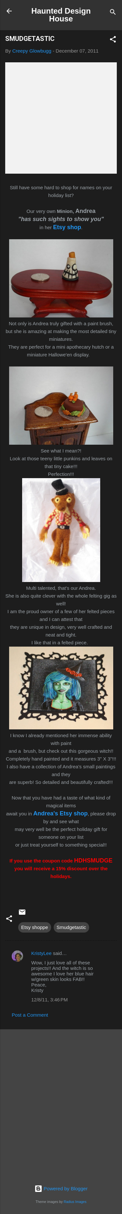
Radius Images (75, 1202)
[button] (113, 40)
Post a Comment (30, 1015)
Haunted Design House (61, 14)
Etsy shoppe (34, 927)
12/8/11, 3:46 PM (49, 999)
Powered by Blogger (61, 1188)
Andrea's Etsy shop (60, 813)
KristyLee (41, 953)
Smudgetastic (71, 927)
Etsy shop (67, 227)
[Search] (113, 13)
